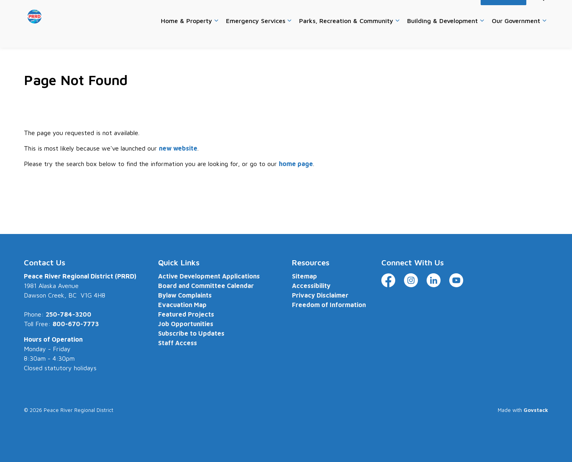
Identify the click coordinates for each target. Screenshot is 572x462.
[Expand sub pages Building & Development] (482, 36)
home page (296, 163)
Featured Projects (186, 314)
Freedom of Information (329, 304)
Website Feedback (411, 11)
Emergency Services (255, 35)
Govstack (536, 410)
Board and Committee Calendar (206, 285)
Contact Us (367, 11)
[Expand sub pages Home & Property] (216, 36)
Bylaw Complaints (185, 295)
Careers (335, 11)
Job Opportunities (185, 323)
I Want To (503, 12)
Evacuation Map (182, 304)
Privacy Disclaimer (320, 295)
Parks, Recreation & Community (346, 35)
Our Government (516, 35)
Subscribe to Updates (191, 333)
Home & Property (186, 35)
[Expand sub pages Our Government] (544, 36)
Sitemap (304, 276)
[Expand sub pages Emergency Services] (289, 36)
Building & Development (442, 35)
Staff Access (177, 342)
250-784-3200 (68, 314)
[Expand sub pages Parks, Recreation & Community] (397, 36)
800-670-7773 (75, 323)
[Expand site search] (540, 12)
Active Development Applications (209, 276)
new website (178, 148)
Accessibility (458, 11)
